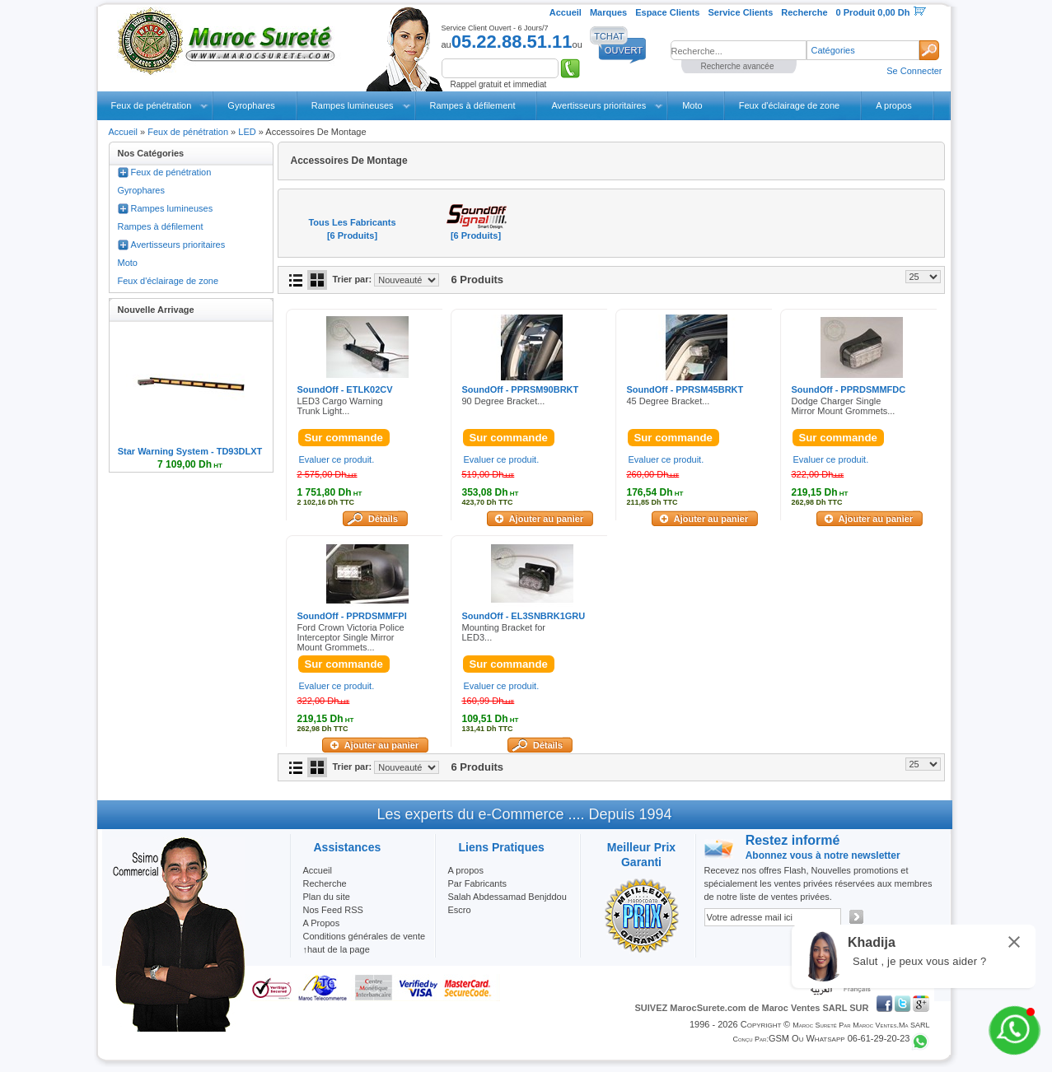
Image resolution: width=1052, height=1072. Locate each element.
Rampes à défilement (473, 105)
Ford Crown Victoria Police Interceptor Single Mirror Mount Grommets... (350, 637)
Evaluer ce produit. (337, 459)
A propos (893, 105)
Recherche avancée (737, 66)
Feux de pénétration (151, 105)
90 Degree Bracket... (503, 401)
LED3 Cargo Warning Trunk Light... (340, 406)
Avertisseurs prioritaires (598, 105)
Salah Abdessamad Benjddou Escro (507, 903)
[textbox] (739, 50)
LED (246, 132)
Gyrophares (250, 105)
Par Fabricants (477, 883)
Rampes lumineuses (352, 105)
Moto (692, 105)
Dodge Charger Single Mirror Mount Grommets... (843, 406)
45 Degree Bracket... (668, 401)
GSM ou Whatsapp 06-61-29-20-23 (839, 1038)
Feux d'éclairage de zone (789, 105)
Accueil (123, 132)
